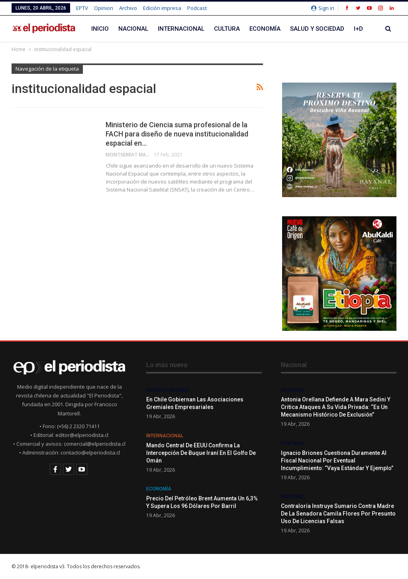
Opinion (103, 8)
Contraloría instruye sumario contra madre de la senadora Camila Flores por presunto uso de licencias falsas (338, 513)
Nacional (133, 28)
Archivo (128, 8)
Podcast (197, 8)
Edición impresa (162, 8)
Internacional (181, 28)
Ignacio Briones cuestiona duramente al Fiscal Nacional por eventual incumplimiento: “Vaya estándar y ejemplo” (337, 460)
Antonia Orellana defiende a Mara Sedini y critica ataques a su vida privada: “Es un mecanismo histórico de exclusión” (335, 407)
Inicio (100, 28)
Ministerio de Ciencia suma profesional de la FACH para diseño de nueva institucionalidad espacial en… (177, 134)
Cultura (227, 28)
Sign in (322, 8)
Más (360, 28)
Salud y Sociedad (317, 28)
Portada (292, 443)
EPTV (82, 8)
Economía (264, 28)
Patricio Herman (167, 390)
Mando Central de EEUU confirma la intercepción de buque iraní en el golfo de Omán (201, 453)
